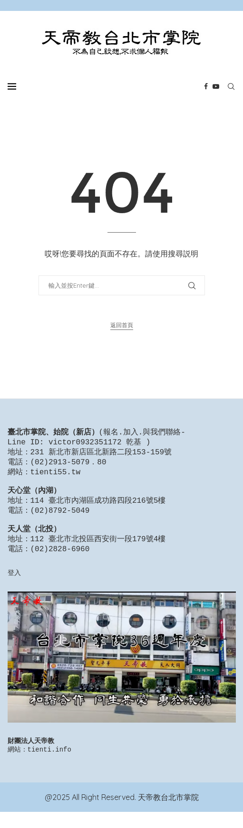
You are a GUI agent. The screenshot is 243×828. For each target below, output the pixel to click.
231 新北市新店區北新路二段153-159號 (101, 454)
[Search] (231, 86)
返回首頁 (121, 325)
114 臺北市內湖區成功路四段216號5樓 (98, 508)
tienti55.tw (55, 476)
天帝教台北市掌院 (168, 813)
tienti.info (49, 765)
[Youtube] (216, 86)
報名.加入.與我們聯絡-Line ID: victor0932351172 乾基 (96, 438)
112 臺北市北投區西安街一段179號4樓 (98, 551)
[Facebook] (206, 86)
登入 (14, 587)
